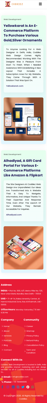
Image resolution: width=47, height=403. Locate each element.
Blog (4, 345)
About (5, 331)
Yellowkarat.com (14, 86)
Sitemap (29, 331)
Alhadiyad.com (14, 214)
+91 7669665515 (20, 382)
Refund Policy (31, 340)
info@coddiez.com (20, 377)
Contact (6, 350)
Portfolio (6, 340)
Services (6, 335)
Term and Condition (29, 351)
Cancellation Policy (34, 345)
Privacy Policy (31, 335)
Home (5, 326)
